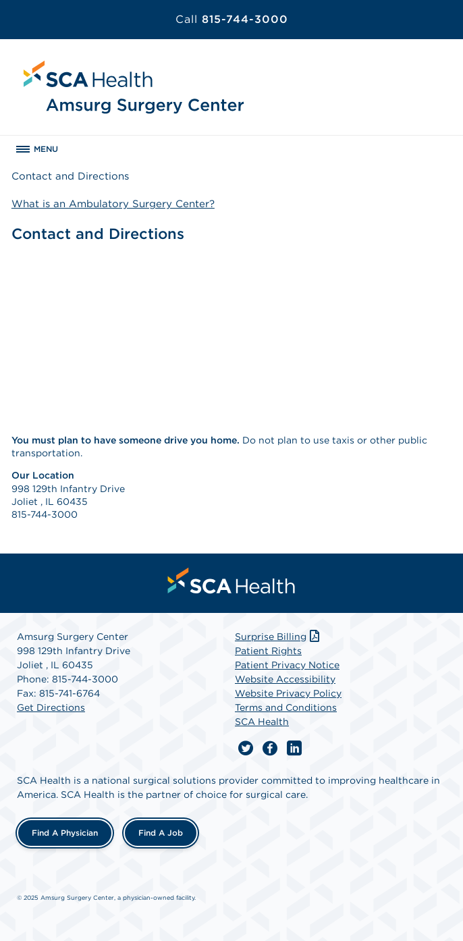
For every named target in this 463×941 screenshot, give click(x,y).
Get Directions (51, 707)
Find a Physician (65, 833)
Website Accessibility (285, 679)
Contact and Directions (70, 176)
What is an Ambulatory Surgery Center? (113, 204)
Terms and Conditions (286, 707)
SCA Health (262, 721)
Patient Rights (268, 650)
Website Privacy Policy (288, 693)
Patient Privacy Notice (287, 665)
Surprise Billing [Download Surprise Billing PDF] (278, 636)
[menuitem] (231, 581)
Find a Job (160, 833)
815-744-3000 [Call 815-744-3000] (231, 19)
